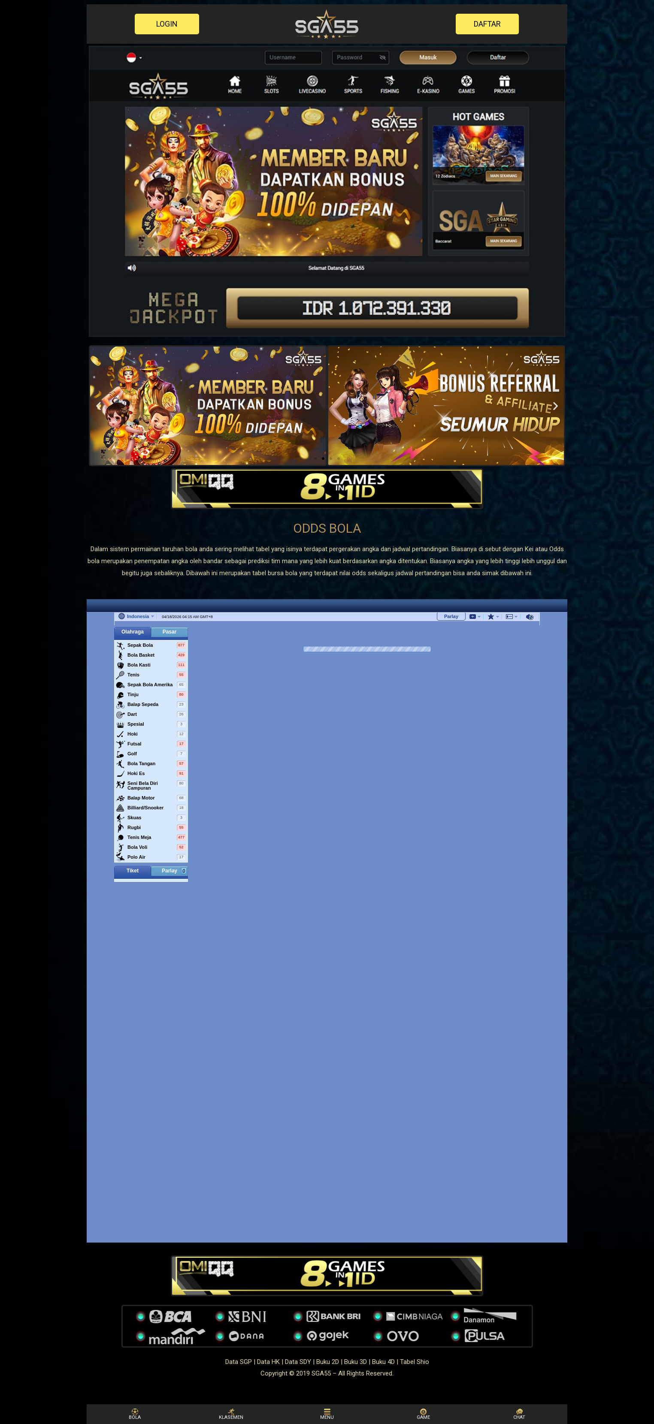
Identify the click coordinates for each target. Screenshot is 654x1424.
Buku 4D (383, 1362)
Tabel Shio (414, 1362)
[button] (167, 24)
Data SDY (298, 1362)
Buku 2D (327, 1362)
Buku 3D (355, 1362)
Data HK (268, 1362)
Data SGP (238, 1362)
